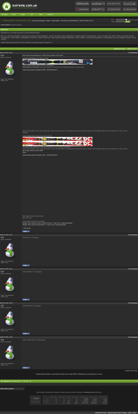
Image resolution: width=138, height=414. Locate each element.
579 (2, 56)
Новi (132, 370)
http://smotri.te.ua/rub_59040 (35, 150)
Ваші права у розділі (7, 388)
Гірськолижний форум (38, 20)
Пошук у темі (132, 49)
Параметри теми (119, 49)
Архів (130, 412)
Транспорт (50, 14)
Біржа (40, 14)
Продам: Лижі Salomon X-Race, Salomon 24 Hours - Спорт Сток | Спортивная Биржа (47, 223)
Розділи (23, 14)
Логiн (112, 19)
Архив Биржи (56, 20)
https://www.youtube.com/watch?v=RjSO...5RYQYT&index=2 (40, 70)
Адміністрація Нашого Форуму (117, 412)
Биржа (48, 20)
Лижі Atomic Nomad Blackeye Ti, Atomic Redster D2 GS (77, 20)
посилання (133, 52)
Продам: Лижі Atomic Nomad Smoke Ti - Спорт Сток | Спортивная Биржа (44, 225)
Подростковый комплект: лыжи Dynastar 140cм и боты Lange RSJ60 (56, 374)
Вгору (135, 370)
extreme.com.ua (89, 392)
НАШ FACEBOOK (21, 20)
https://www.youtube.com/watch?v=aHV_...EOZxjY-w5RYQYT (40, 155)
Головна (14, 14)
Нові (32, 14)
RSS (29, 20)
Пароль (113, 21)
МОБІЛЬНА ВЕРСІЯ (9, 20)
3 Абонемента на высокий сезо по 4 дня (90, 374)
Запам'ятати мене (131, 20)
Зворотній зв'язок (100, 412)
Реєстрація (4, 14)
